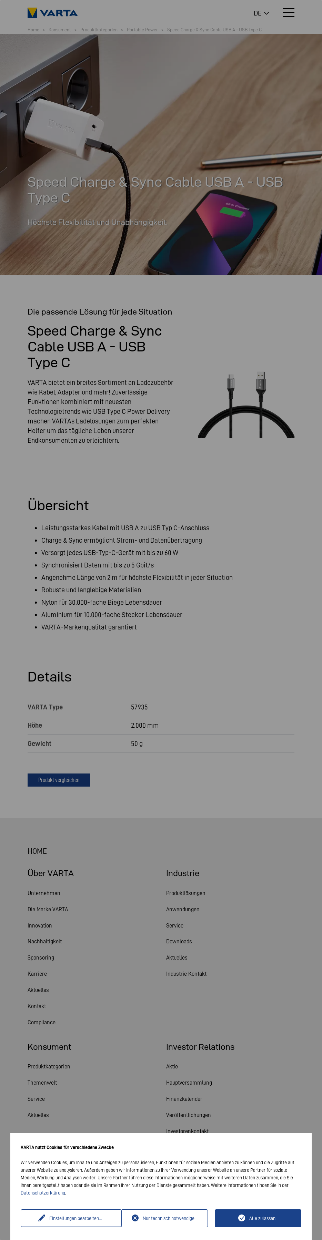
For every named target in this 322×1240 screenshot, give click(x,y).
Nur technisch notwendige (168, 1218)
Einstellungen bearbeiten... (72, 1218)
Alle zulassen (262, 1218)
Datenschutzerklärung (43, 1193)
